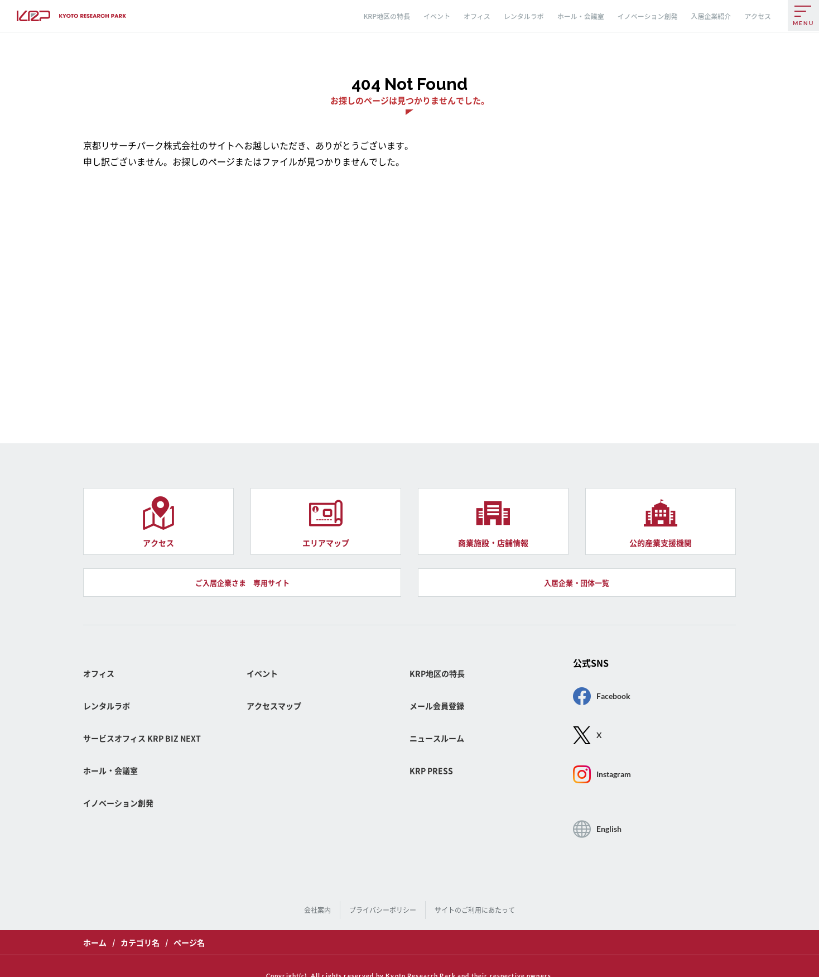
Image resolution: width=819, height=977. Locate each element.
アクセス (758, 16)
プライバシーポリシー (385, 897)
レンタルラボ (524, 16)
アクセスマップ (278, 731)
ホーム (95, 926)
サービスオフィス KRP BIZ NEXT (150, 756)
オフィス (477, 16)
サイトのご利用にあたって (471, 897)
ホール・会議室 (580, 16)
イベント (436, 16)
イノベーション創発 (648, 16)
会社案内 (323, 897)
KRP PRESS (434, 781)
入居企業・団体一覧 (577, 623)
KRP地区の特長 (386, 16)
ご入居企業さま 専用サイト (242, 623)
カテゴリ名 (140, 926)
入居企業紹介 (711, 16)
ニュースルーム (441, 756)
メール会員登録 (441, 731)
